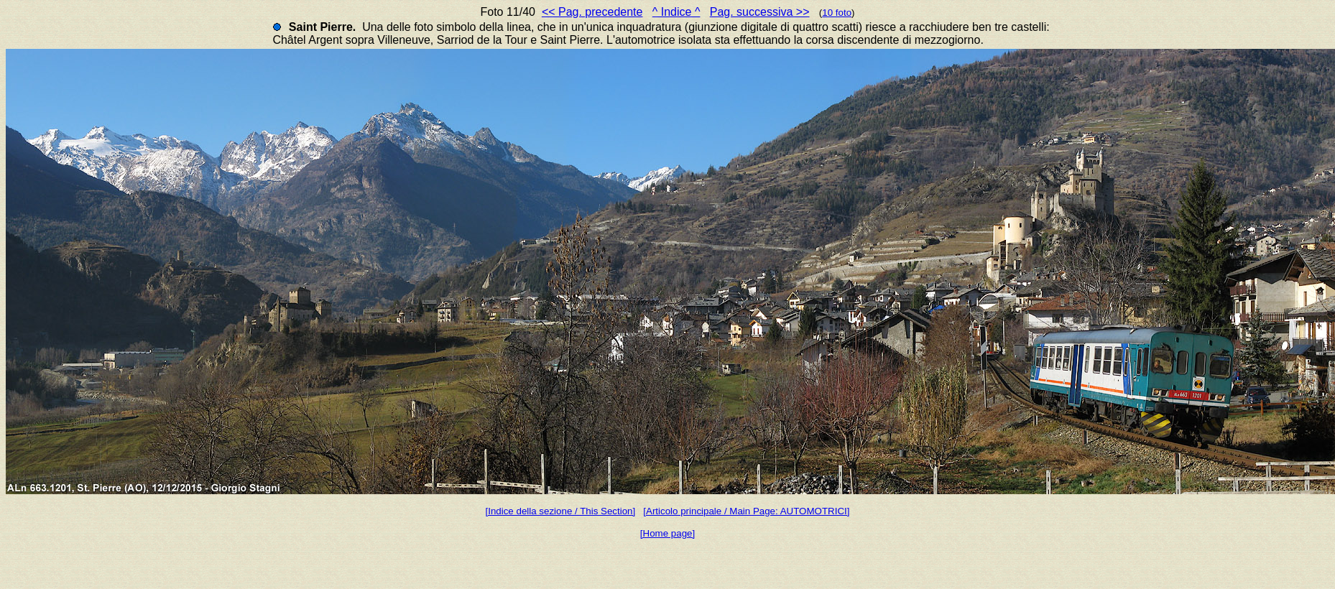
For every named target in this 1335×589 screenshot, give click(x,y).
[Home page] (667, 533)
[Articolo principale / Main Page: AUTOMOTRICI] (746, 511)
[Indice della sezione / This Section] (561, 511)
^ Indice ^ (676, 12)
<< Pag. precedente (592, 12)
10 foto (836, 12)
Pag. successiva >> (760, 12)
